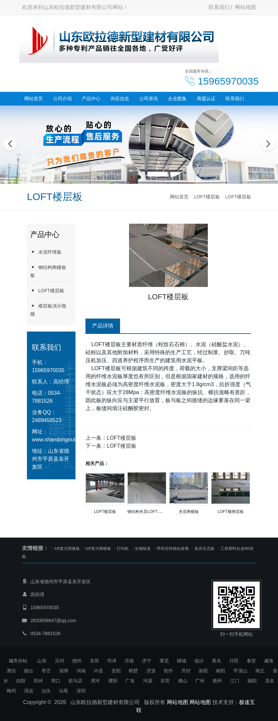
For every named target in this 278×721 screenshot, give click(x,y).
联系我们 (219, 7)
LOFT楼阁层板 (230, 511)
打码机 (123, 548)
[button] (131, 177)
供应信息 (119, 98)
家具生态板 (204, 548)
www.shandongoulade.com (63, 439)
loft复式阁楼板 (67, 548)
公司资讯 (148, 98)
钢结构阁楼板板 (48, 271)
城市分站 (18, 660)
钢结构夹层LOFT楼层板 (148, 511)
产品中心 (91, 98)
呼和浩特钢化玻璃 (173, 548)
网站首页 (33, 98)
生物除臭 (143, 548)
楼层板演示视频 (48, 310)
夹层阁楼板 (189, 511)
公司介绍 (62, 98)
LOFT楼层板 (207, 196)
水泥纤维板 (46, 252)
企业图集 (177, 98)
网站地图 (245, 7)
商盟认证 (206, 98)
